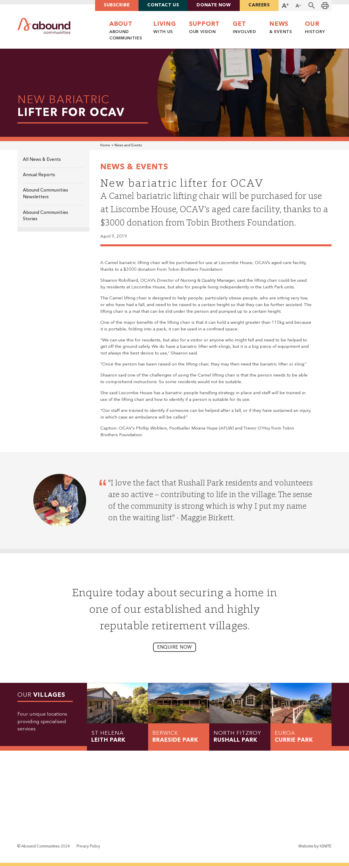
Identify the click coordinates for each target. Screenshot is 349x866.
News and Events (128, 145)
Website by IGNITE (315, 846)
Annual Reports (39, 175)
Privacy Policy (88, 846)
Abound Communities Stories (45, 216)
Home (105, 145)
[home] (44, 26)
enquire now (174, 647)
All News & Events (42, 159)
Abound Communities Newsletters (45, 193)
